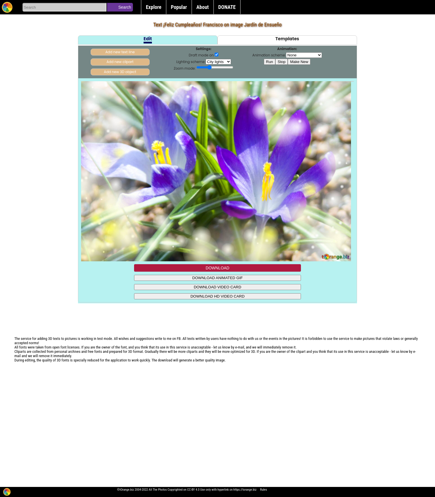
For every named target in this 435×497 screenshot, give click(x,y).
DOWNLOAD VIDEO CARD (217, 287)
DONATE (227, 7)
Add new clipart (119, 61)
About (202, 7)
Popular (179, 7)
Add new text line (120, 51)
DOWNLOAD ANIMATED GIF (217, 278)
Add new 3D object (120, 71)
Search (124, 7)
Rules (263, 490)
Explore (153, 7)
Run (269, 62)
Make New (299, 62)
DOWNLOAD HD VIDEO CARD (217, 296)
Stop (281, 62)
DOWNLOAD (217, 268)
